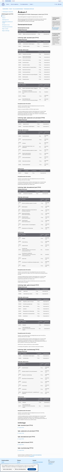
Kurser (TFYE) (21, 438)
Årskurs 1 (3, 15)
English (60, 4)
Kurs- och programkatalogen (18, 8)
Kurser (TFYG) (21, 450)
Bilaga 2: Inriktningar (5, 30)
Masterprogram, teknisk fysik (8, 11)
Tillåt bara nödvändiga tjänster (20, 469)
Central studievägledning (37, 454)
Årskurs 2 (3, 17)
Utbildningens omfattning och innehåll (7, 22)
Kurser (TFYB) (21, 433)
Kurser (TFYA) (21, 427)
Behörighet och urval (5, 24)
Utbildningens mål (5, 19)
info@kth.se (50, 463)
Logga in (59, 0)
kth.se (3, 0)
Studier (10, 8)
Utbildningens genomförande (7, 26)
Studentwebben (8, 0)
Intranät (13, 0)
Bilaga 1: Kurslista (5, 28)
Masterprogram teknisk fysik (29, 8)
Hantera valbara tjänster (7, 469)
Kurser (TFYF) (21, 444)
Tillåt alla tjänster (32, 469)
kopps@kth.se (31, 456)
